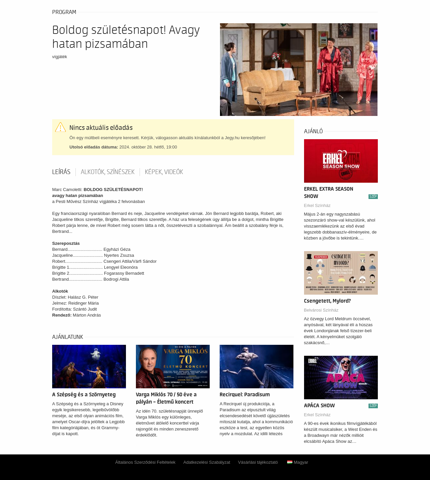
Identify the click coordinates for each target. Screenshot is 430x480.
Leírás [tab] (61, 172)
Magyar (297, 462)
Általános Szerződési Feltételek (145, 462)
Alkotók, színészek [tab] (108, 172)
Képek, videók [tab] (164, 172)
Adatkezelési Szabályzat (206, 462)
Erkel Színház (317, 205)
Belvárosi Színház (321, 310)
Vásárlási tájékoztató (258, 462)
